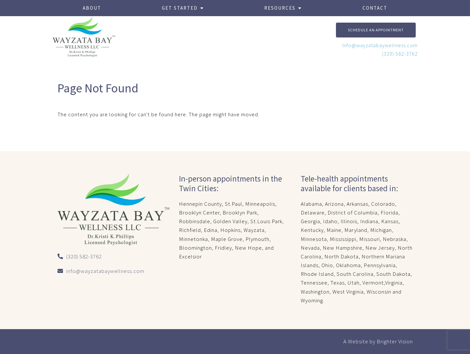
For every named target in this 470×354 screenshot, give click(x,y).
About (92, 8)
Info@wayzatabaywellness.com (380, 45)
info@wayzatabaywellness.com (105, 271)
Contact (374, 8)
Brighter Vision (395, 341)
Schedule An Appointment (376, 29)
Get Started (180, 8)
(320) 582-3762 (400, 53)
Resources (280, 8)
